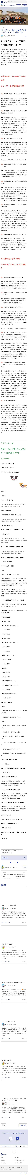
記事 (16, 1146)
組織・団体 (16, 1157)
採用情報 (3, 1160)
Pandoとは (3, 1163)
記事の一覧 (23, 1125)
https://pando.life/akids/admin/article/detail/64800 (13, 160)
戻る (3, 1125)
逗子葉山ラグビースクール (6, 853)
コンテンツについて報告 (6, 1169)
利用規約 (3, 1167)
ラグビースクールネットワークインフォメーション (11, 850)
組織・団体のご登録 (18, 1163)
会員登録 (25, 5)
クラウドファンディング (19, 1160)
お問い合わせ (20, 1167)
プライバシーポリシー (11, 1167)
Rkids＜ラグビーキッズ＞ (6, 1146)
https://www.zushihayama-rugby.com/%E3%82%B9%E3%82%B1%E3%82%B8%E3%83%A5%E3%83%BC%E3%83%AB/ (14, 540)
